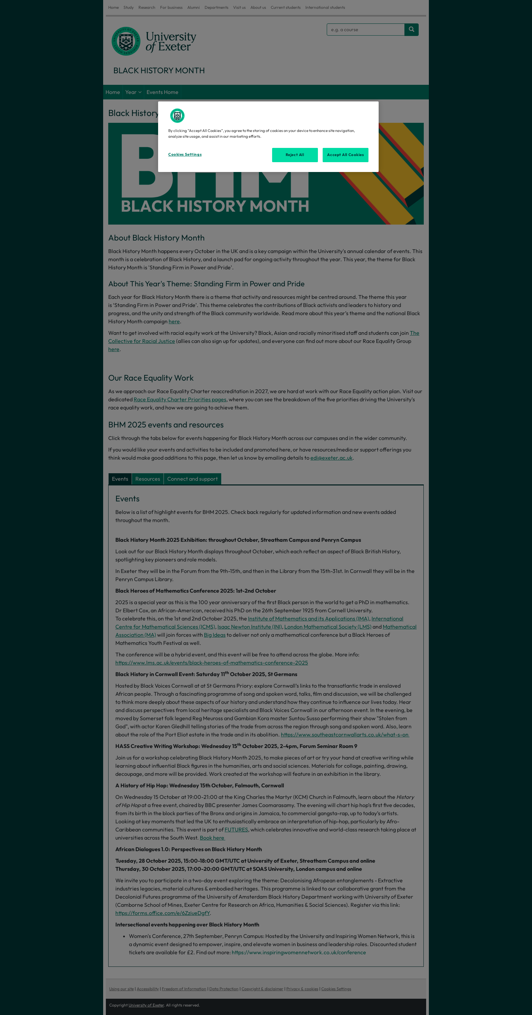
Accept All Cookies (345, 154)
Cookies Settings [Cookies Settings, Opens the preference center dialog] (185, 154)
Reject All (295, 154)
